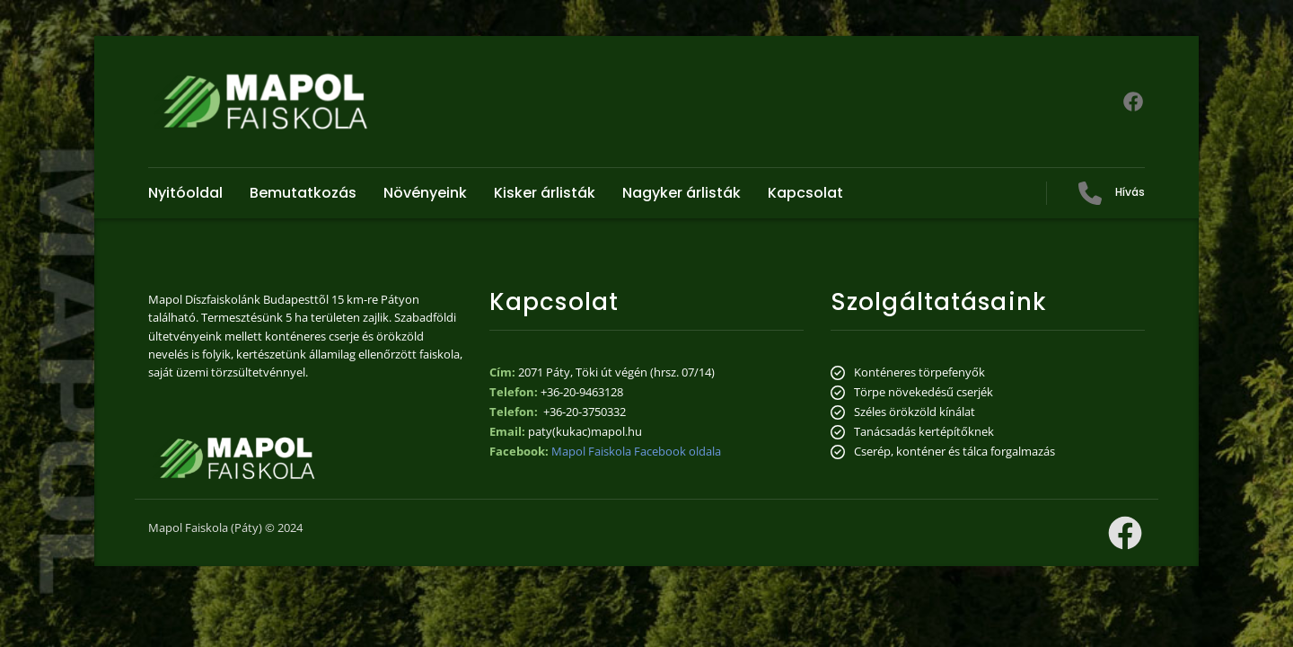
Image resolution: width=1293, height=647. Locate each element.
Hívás (1130, 191)
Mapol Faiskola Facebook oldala (636, 451)
